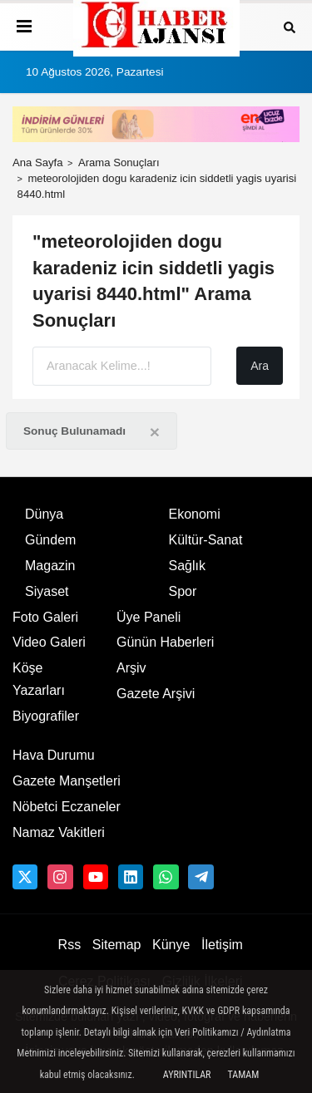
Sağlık (187, 566)
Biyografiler (45, 716)
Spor (183, 591)
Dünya (44, 514)
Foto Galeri (45, 617)
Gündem (50, 540)
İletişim (222, 945)
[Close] (154, 431)
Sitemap (116, 945)
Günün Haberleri (165, 642)
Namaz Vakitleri (58, 832)
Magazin (50, 566)
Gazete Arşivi (155, 694)
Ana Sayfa (37, 162)
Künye (171, 945)
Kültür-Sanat (206, 540)
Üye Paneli (148, 617)
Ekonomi (194, 514)
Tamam (243, 1075)
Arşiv (131, 668)
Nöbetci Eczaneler (66, 807)
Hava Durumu (53, 755)
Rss (70, 945)
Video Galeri (49, 642)
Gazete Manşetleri (66, 781)
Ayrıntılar (187, 1075)
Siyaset (46, 591)
